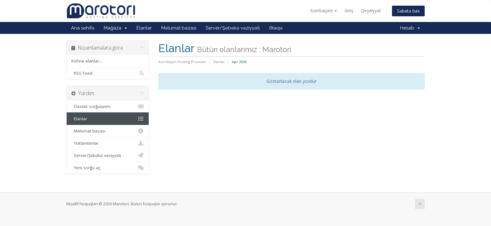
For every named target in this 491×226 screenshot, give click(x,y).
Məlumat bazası (178, 28)
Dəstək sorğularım (107, 106)
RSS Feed (107, 73)
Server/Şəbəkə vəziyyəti (233, 28)
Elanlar (144, 28)
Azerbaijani (323, 10)
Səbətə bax (408, 11)
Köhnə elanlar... (86, 61)
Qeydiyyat (371, 10)
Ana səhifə (82, 28)
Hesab (410, 28)
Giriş (349, 10)
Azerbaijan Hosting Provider (182, 61)
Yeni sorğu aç (107, 167)
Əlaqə (276, 28)
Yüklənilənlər (107, 143)
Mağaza (115, 28)
